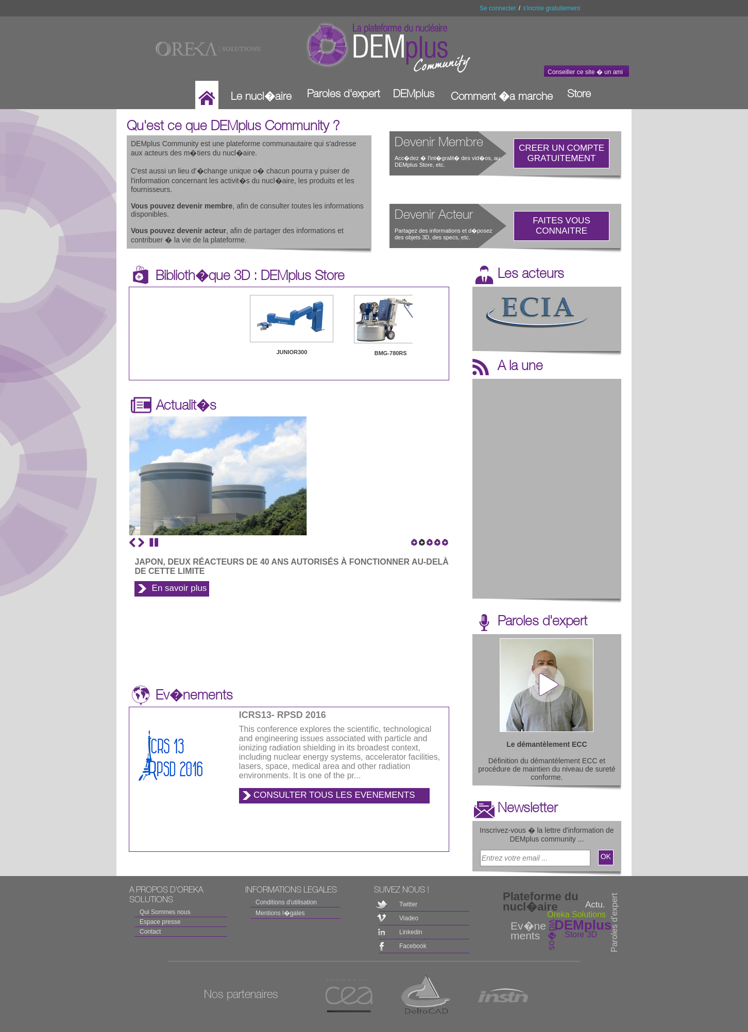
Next (141, 542)
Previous (132, 542)
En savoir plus (179, 588)
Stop (154, 542)
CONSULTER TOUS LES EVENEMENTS (334, 795)
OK (606, 856)
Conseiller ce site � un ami (585, 72)
